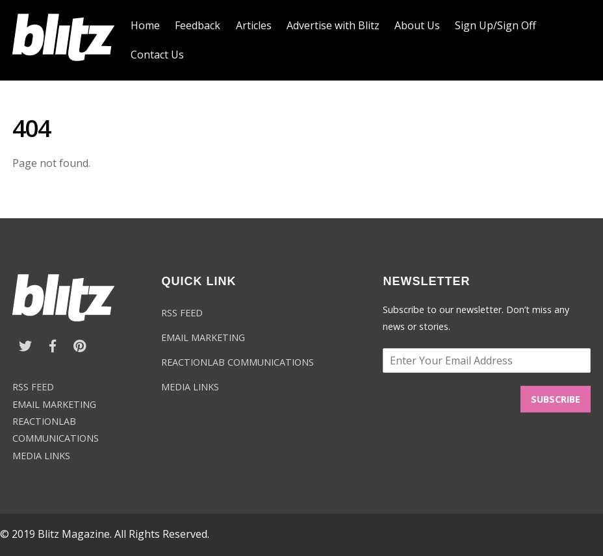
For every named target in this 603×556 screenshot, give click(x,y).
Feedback (197, 25)
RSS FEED (33, 387)
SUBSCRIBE (555, 399)
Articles (254, 25)
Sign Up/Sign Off (495, 25)
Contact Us (157, 54)
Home (145, 25)
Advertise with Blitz (333, 25)
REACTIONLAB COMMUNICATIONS (237, 362)
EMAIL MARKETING (54, 404)
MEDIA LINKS (41, 455)
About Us (417, 25)
